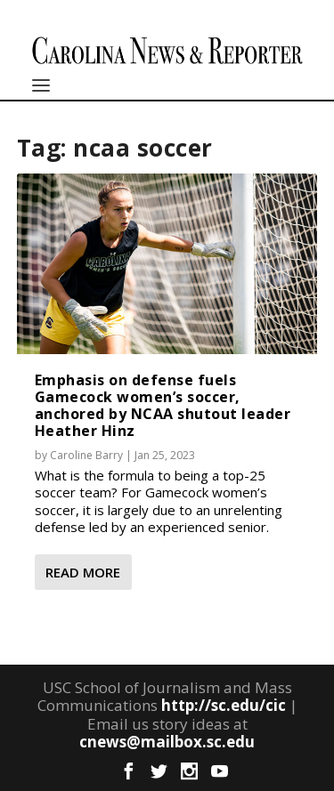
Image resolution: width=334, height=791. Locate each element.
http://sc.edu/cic (223, 705)
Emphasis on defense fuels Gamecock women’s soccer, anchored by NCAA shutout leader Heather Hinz (163, 405)
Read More (82, 572)
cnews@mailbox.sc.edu (167, 741)
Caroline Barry (86, 455)
